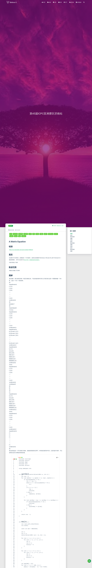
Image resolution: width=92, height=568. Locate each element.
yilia (34, 234)
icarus (15, 236)
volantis (26, 234)
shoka (37, 234)
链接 (71, 233)
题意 (71, 235)
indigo (41, 234)
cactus (56, 234)
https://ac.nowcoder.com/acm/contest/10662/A (21, 249)
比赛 (62, 225)
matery (11, 236)
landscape (50, 234)
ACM (55, 225)
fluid (19, 236)
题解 (71, 238)
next (11, 234)
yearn (30, 234)
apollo (45, 234)
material (24, 236)
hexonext (15, 234)
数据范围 (72, 236)
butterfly (21, 234)
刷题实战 (59, 225)
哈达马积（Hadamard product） (32, 260)
